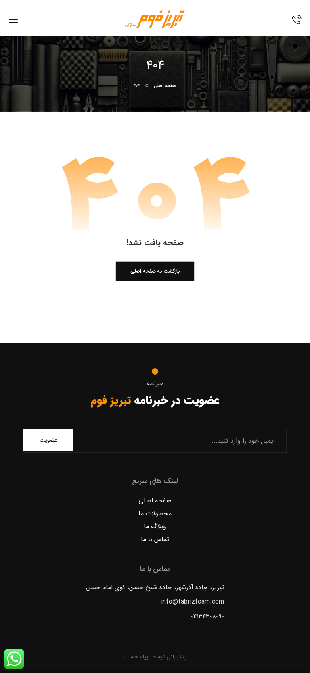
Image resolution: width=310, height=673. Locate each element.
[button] (13, 19)
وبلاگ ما (155, 527)
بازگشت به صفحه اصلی (155, 272)
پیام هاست (136, 656)
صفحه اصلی (155, 501)
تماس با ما (155, 540)
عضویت (48, 440)
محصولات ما (155, 514)
